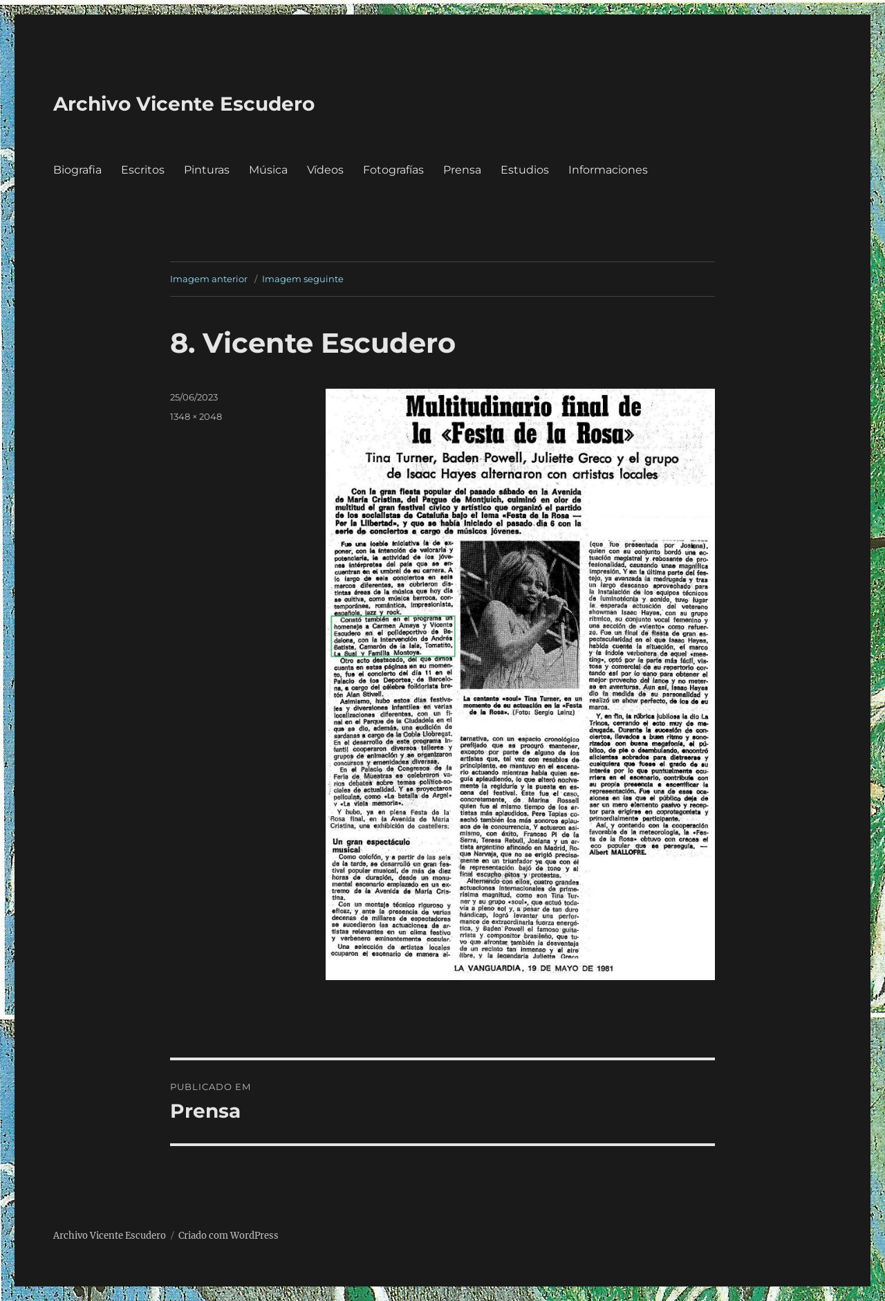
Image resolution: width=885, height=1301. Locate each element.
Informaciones (608, 169)
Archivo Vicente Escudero (184, 104)
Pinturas (207, 169)
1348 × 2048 (196, 416)
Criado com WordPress (228, 1236)
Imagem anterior (209, 278)
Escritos (143, 169)
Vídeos (325, 169)
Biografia (77, 169)
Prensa (462, 169)
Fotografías (393, 169)
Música (268, 169)
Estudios (525, 169)
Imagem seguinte (303, 278)
